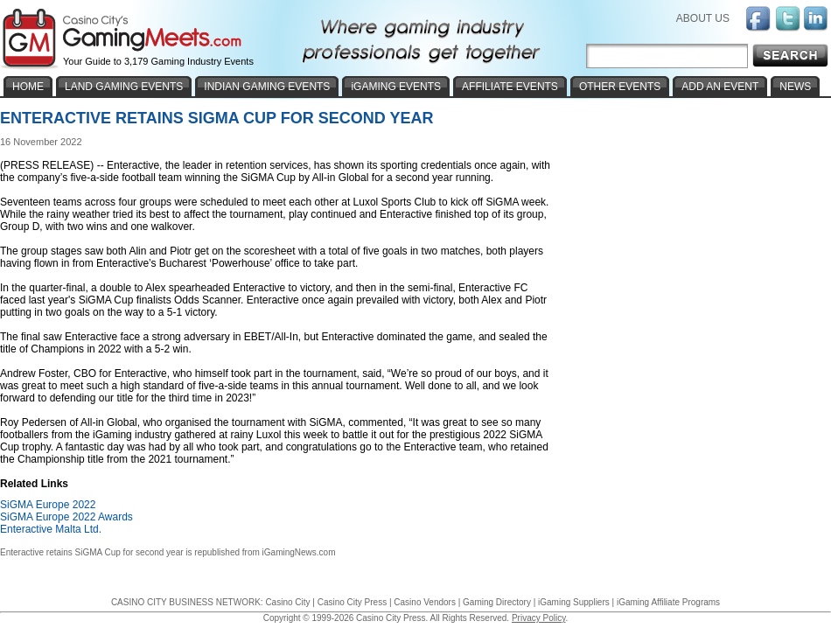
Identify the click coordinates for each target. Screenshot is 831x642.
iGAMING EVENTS (396, 86)
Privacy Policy (539, 618)
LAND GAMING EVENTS (124, 86)
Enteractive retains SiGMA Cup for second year (92, 552)
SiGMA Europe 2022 (47, 505)
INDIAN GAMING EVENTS (267, 86)
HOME (28, 86)
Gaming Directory (497, 602)
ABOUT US (703, 18)
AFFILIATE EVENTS (510, 86)
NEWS (795, 86)
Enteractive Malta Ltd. (50, 529)
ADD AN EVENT (719, 86)
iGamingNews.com (299, 552)
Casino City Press (352, 602)
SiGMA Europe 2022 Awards (66, 517)
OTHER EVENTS (619, 86)
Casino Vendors (425, 602)
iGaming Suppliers (574, 602)
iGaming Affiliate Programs (668, 602)
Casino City (287, 602)
